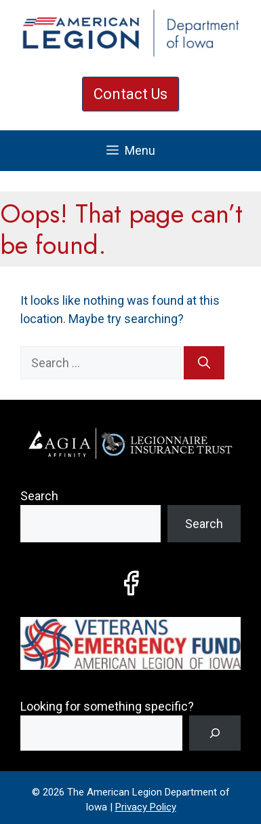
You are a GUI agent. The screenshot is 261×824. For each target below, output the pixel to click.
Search (39, 496)
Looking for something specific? (107, 706)
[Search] (204, 362)
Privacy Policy (145, 807)
